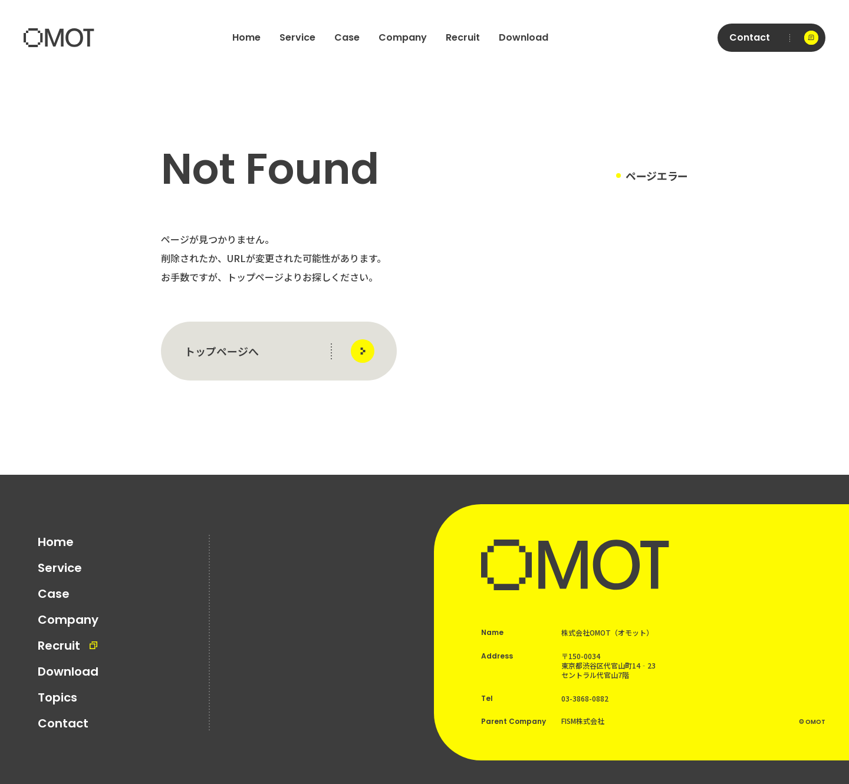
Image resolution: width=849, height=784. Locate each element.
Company (403, 37)
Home (246, 37)
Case (347, 37)
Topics (57, 697)
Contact (63, 723)
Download (523, 37)
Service (297, 37)
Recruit (463, 37)
